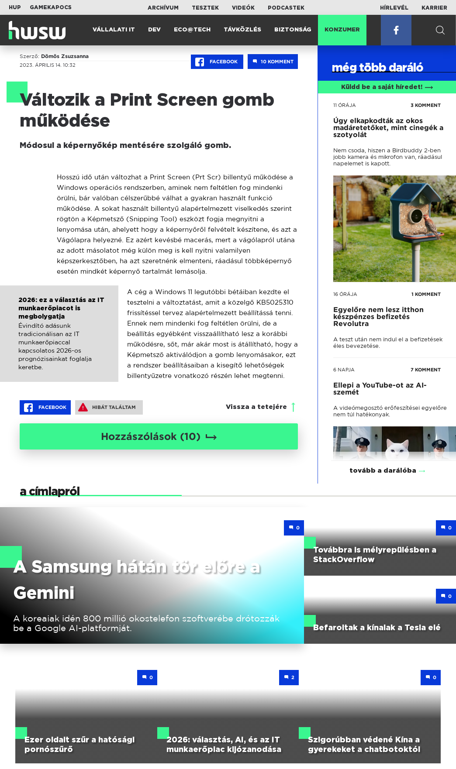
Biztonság (292, 30)
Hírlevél (394, 7)
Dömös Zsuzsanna (65, 56)
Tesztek (205, 7)
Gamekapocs (51, 7)
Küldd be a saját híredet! (387, 87)
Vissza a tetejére (256, 407)
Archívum (163, 7)
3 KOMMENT (426, 105)
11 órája (344, 105)
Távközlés (242, 30)
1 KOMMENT (426, 294)
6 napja (344, 369)
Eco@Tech (192, 30)
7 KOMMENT (426, 370)
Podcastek (286, 7)
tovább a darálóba (382, 459)
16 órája (345, 294)
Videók (243, 7)
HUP (15, 7)
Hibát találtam (107, 407)
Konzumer (342, 30)
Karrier (434, 7)
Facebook (217, 62)
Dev (154, 30)
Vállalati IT (114, 30)
